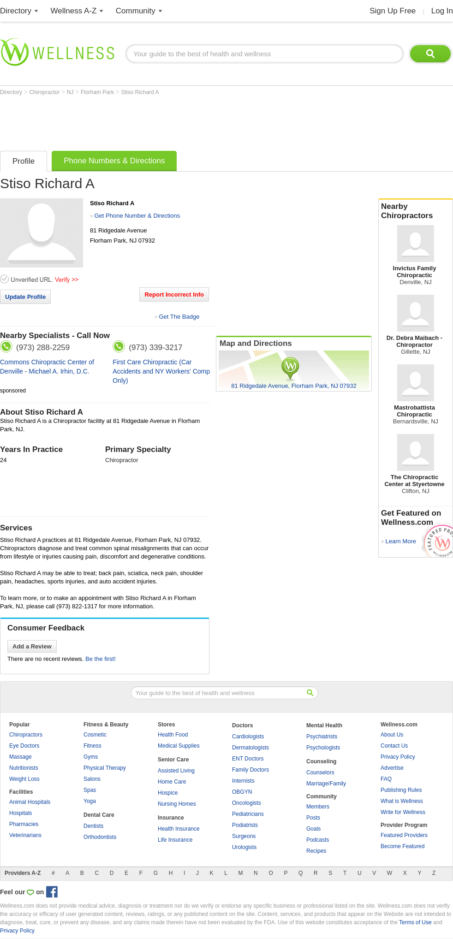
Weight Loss (24, 779)
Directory (15, 10)
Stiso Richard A (140, 92)
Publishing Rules (401, 790)
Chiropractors (25, 734)
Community (135, 10)
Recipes (316, 851)
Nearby (415, 211)
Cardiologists (248, 736)
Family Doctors (250, 770)
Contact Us (394, 746)
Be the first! (100, 658)
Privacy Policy (398, 757)
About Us (392, 734)
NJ (71, 92)
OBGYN (242, 792)
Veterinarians (25, 835)
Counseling (321, 761)
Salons (92, 779)
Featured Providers (404, 835)
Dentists (93, 826)
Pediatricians (248, 814)
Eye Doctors (24, 746)
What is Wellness (402, 801)
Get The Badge (179, 316)
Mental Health (324, 725)
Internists (243, 781)
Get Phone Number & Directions (137, 215)
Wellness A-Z (74, 10)
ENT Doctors (247, 758)
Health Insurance (179, 829)
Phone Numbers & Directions (114, 160)
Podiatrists (245, 825)
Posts (313, 817)
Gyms (90, 757)
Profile (23, 161)
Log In (442, 10)
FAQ (386, 779)
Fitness (92, 746)
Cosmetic (95, 734)
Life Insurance (175, 840)
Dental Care (98, 815)
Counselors (320, 772)
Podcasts (317, 840)
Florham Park (98, 92)
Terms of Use (415, 922)
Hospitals (20, 813)
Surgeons (244, 836)
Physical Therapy (104, 768)
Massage (20, 757)
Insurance (171, 817)
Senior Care (173, 759)
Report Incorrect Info (174, 294)
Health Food (173, 734)
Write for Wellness (403, 812)
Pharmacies (23, 824)
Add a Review (32, 646)
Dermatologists (250, 747)
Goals (313, 829)
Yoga (89, 801)
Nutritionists (23, 768)
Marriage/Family (326, 783)
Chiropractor (45, 92)
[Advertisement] (168, 121)
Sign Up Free (393, 10)
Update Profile (25, 296)
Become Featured (402, 846)
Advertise (392, 768)
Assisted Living (176, 770)
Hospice (168, 793)
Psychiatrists (321, 736)
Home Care (172, 782)
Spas (89, 790)
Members (317, 806)
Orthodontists (99, 837)
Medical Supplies (179, 746)
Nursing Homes (177, 804)
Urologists (244, 847)
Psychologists (323, 747)
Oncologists (246, 803)
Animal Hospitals (29, 802)
